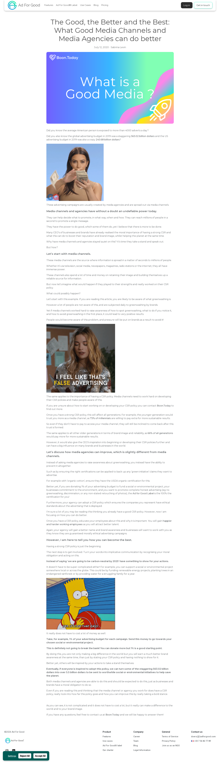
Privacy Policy (168, 741)
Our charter (108, 750)
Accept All (40, 756)
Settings (12, 756)
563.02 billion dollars (143, 136)
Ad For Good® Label (66, 5)
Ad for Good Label (143, 493)
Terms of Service (170, 736)
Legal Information (141, 750)
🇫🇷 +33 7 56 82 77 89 (201, 741)
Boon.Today (164, 405)
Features (48, 5)
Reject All (25, 756)
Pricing (104, 5)
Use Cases (85, 5)
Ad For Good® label (112, 745)
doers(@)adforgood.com (203, 736)
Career (136, 736)
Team (136, 741)
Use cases (108, 741)
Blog (96, 5)
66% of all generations (160, 433)
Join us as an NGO (171, 745)
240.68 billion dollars (108, 139)
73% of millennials (100, 418)
